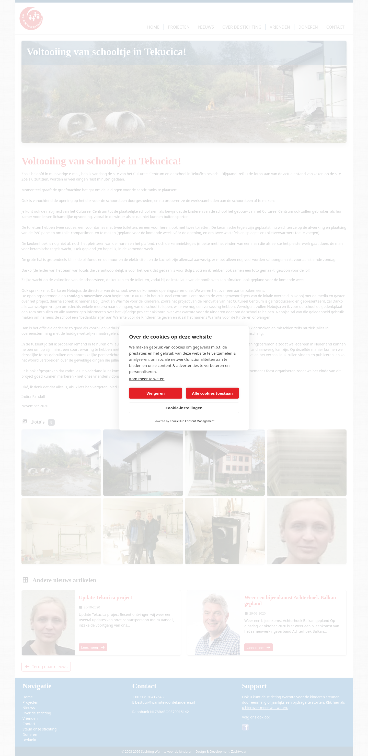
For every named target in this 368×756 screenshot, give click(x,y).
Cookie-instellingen (184, 407)
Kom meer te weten (147, 378)
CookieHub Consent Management (192, 421)
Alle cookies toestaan (212, 393)
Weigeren (155, 393)
